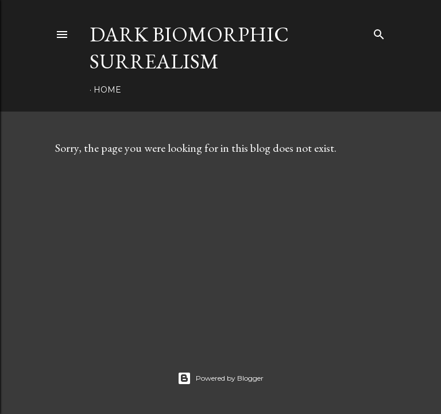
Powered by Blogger (220, 378)
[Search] (379, 32)
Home (107, 90)
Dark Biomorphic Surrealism (189, 48)
